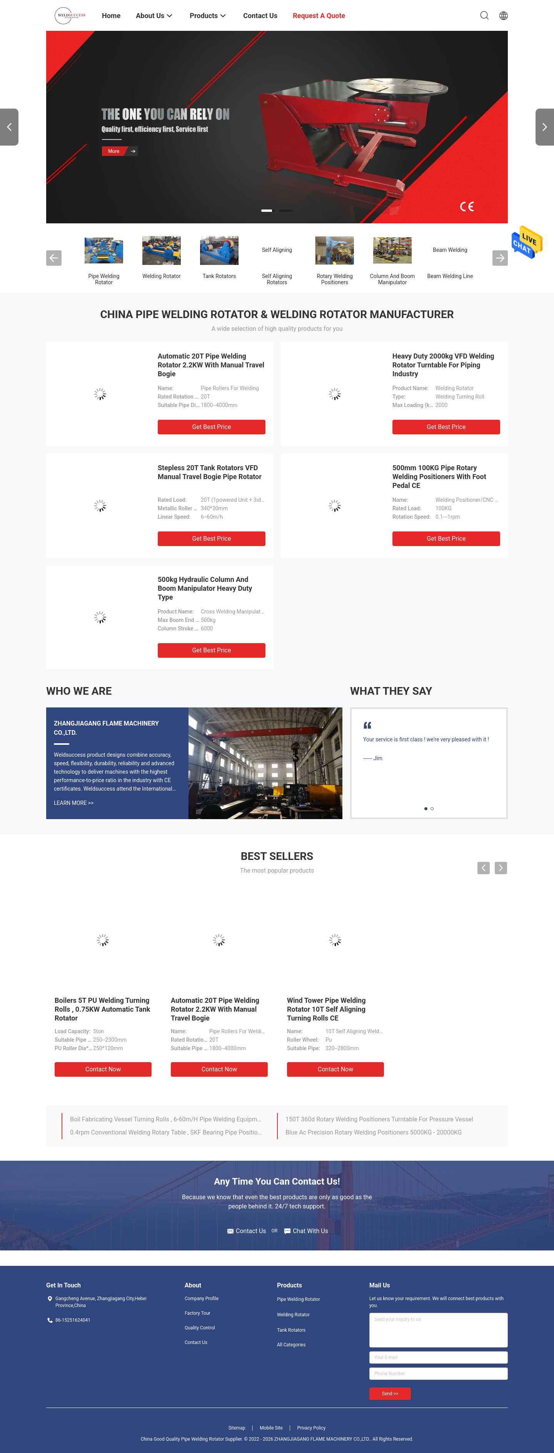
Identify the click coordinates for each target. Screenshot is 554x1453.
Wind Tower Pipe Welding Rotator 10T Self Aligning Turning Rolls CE (326, 1009)
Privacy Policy (311, 1428)
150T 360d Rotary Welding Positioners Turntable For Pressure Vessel (379, 1119)
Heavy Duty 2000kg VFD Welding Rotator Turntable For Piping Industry (443, 365)
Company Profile (202, 1298)
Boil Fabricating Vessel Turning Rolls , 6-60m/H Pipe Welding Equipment (166, 1119)
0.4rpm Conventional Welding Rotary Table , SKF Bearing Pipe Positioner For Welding (166, 1132)
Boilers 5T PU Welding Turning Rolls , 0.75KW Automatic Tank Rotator (102, 1009)
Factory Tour (197, 1313)
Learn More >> (73, 803)
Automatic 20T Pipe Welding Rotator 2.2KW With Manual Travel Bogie (211, 365)
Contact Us (196, 1342)
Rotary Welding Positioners (335, 279)
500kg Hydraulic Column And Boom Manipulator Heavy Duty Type (205, 588)
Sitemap (237, 1428)
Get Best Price (211, 427)
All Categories (291, 1344)
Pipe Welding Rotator (104, 279)
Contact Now (103, 1069)
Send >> (390, 1393)
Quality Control (200, 1328)
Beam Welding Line (450, 276)
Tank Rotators (219, 276)
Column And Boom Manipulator (392, 279)
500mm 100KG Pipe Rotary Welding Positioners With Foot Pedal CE (439, 476)
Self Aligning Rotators (277, 279)
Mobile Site (271, 1428)
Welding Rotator (161, 276)
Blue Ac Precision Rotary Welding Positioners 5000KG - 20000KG (373, 1132)
